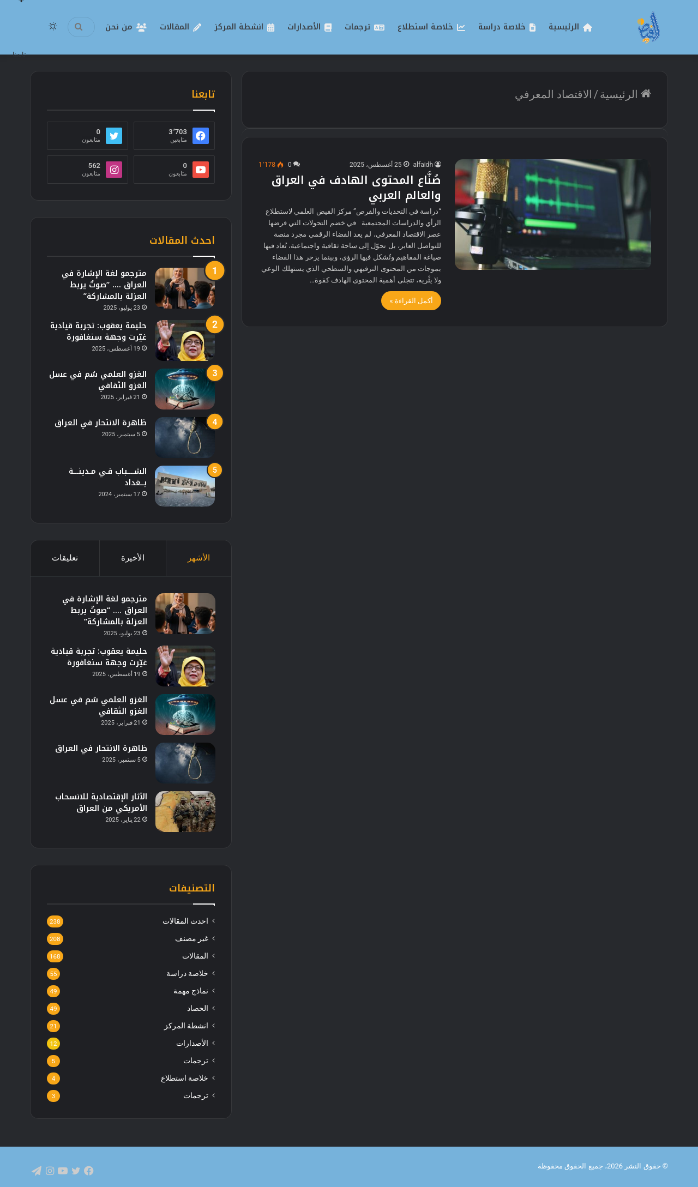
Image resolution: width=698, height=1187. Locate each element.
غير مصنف (191, 939)
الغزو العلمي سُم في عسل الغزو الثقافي (98, 380)
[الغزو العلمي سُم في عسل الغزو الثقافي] (185, 389)
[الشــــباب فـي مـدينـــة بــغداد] (185, 486)
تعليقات (65, 558)
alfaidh (423, 164)
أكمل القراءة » (411, 301)
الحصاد (197, 1009)
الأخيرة (133, 558)
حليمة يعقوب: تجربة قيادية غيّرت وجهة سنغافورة (98, 331)
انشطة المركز (238, 27)
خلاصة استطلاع (425, 27)
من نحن (119, 27)
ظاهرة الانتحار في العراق (101, 422)
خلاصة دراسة (502, 27)
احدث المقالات (185, 922)
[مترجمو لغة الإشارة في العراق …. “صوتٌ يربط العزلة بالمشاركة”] (185, 288)
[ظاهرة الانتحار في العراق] (185, 437)
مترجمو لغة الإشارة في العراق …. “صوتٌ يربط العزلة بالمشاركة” (104, 285)
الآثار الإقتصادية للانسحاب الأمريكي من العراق (101, 803)
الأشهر (199, 558)
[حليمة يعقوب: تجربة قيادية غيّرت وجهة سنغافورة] (185, 340)
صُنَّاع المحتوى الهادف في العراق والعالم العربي (356, 188)
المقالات (174, 27)
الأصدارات (304, 27)
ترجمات (357, 27)
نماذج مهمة (190, 991)
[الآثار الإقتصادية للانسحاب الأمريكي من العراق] (185, 811)
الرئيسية (564, 27)
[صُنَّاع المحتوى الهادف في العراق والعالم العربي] (553, 214)
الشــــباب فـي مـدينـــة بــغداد (108, 477)
